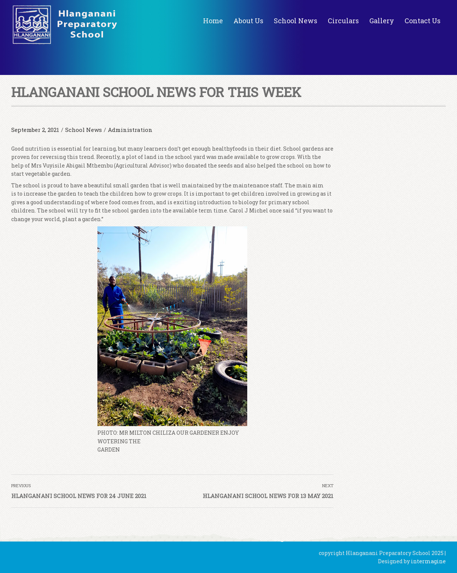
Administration (130, 129)
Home (213, 20)
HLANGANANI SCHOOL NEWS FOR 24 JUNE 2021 (78, 496)
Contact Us (423, 20)
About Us (248, 20)
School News (295, 20)
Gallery (381, 20)
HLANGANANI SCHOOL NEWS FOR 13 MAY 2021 (268, 496)
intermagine (428, 561)
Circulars (343, 20)
